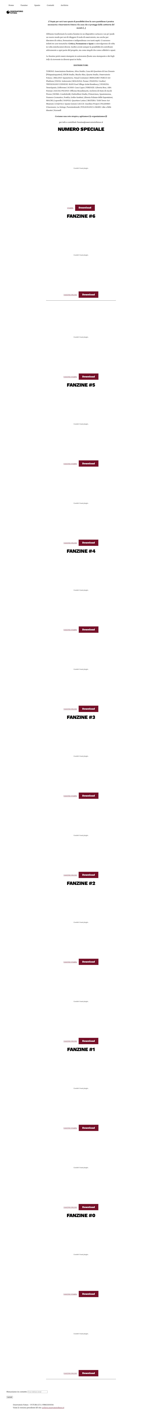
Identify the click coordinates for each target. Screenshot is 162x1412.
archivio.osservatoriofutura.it (53, 1408)
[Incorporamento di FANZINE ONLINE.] (81, 255)
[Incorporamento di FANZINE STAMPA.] (81, 337)
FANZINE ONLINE (70, 295)
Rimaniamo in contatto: (27, 1392)
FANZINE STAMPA (70, 377)
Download (85, 207)
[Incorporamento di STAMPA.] (81, 168)
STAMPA (70, 208)
